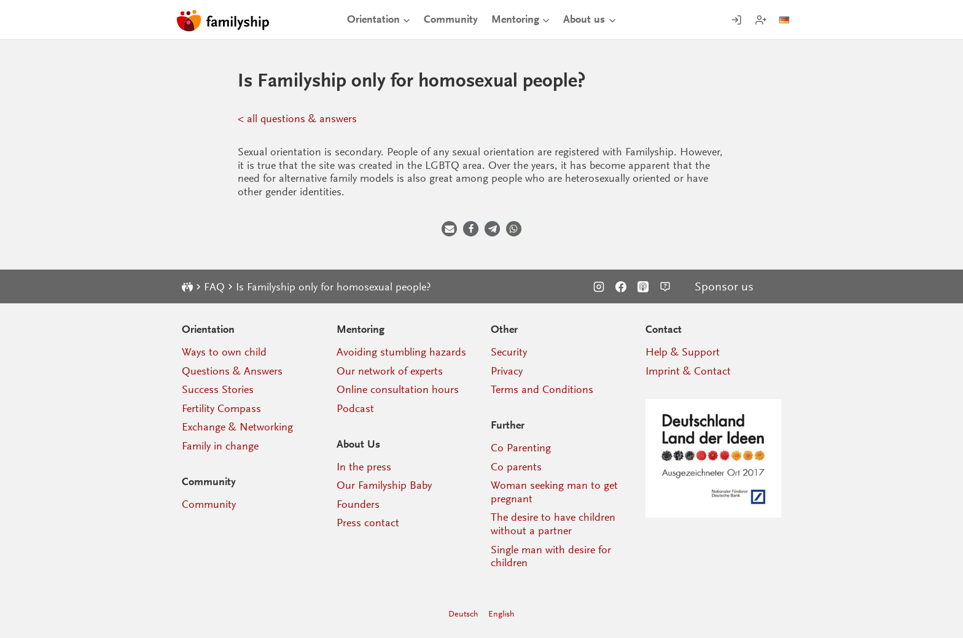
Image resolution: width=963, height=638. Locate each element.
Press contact (368, 522)
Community (451, 19)
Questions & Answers (232, 371)
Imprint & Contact (688, 371)
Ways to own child (224, 352)
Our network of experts (390, 371)
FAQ (214, 287)
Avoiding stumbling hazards (401, 352)
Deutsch (463, 613)
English (501, 613)
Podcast (355, 408)
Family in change (220, 446)
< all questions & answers (297, 118)
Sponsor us (724, 287)
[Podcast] (643, 287)
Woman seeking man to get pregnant (554, 492)
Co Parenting (521, 448)
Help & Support (682, 352)
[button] (449, 228)
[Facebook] (621, 287)
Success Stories (218, 389)
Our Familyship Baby (384, 485)
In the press (364, 467)
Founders (358, 504)
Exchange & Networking (237, 427)
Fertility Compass (221, 408)
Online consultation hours (398, 389)
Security (509, 352)
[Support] (665, 287)
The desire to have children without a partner (553, 524)
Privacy (507, 371)
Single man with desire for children (551, 556)
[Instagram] (599, 287)
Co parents (516, 467)
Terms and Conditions (542, 389)
